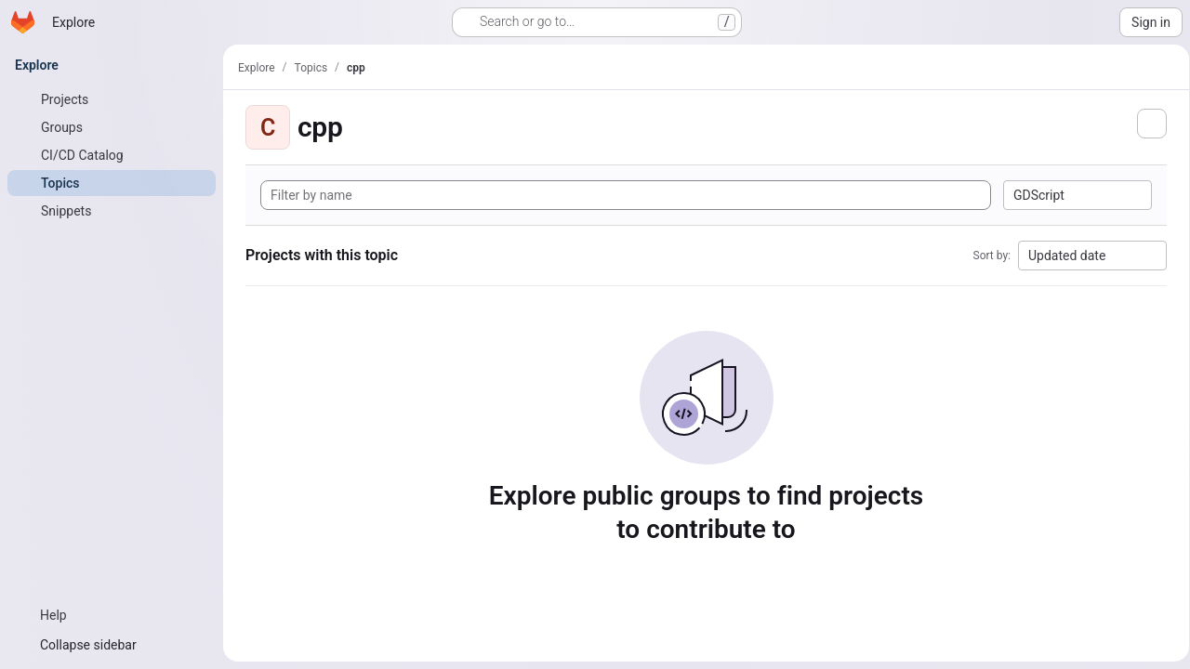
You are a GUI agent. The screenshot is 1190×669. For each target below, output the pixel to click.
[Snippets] (111, 211)
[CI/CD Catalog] (111, 155)
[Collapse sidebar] (111, 645)
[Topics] (111, 183)
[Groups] (111, 127)
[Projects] (111, 99)
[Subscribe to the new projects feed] (1145, 123)
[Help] (111, 615)
